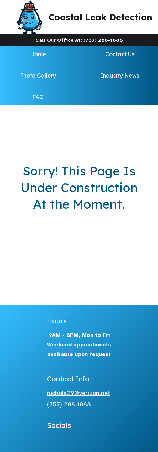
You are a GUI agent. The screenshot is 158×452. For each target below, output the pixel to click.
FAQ (38, 96)
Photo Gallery (38, 75)
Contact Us (119, 54)
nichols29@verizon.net (78, 393)
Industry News (120, 75)
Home (38, 54)
